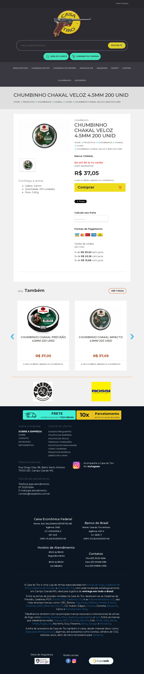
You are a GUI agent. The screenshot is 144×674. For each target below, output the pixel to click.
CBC (65, 620)
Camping (98, 635)
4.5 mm (67, 102)
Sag (78, 602)
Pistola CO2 (59, 599)
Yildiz (106, 620)
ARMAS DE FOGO (20, 68)
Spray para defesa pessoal (40, 631)
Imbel (35, 623)
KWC (40, 605)
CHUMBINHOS (64, 80)
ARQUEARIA (102, 68)
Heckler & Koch (107, 602)
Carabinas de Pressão (43, 588)
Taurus (57, 620)
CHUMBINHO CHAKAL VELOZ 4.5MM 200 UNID (96, 102)
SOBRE (22, 435)
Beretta (84, 620)
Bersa (113, 620)
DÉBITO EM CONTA (57, 455)
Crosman (31, 605)
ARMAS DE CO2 (86, 68)
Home (17, 102)
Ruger (43, 623)
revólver (55, 617)
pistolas (45, 617)
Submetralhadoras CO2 (102, 599)
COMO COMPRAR (57, 448)
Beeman (49, 605)
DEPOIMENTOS (26, 445)
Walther (92, 602)
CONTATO (23, 438)
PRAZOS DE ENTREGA (59, 452)
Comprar (100, 187)
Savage (93, 623)
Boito (84, 623)
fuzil (98, 617)
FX (61, 605)
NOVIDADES (24, 442)
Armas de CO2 (66, 588)
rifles (63, 617)
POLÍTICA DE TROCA (58, 438)
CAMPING (126, 68)
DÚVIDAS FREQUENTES (59, 431)
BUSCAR (116, 45)
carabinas (73, 617)
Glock (99, 620)
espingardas (86, 617)
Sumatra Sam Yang (77, 609)
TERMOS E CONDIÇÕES (60, 442)
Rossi (84, 602)
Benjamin (112, 605)
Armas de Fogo (95, 584)
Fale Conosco (122, 3)
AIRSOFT (115, 68)
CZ (70, 620)
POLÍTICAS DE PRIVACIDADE (62, 445)
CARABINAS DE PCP (41, 68)
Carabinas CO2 (75, 599)
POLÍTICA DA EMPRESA (60, 435)
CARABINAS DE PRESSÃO (64, 68)
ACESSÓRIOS (80, 80)
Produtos (28, 102)
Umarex (90, 605)
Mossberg (105, 623)
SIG (57, 605)
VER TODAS (117, 291)
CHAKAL (57, 102)
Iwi (50, 623)
